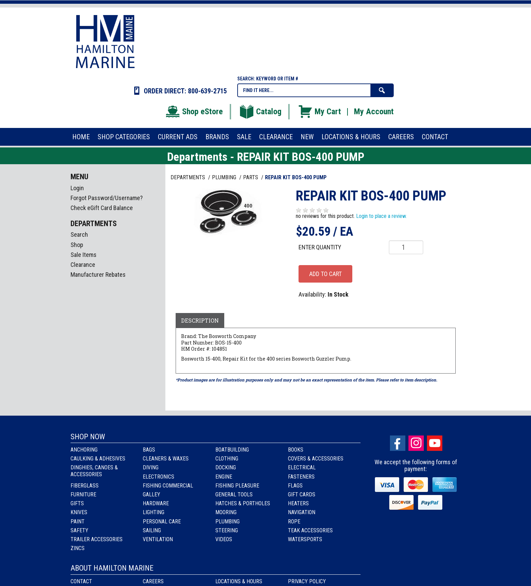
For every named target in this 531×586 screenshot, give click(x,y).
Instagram (416, 443)
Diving (151, 467)
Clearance (83, 264)
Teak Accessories (310, 530)
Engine (223, 476)
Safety (79, 530)
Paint (78, 521)
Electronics (158, 476)
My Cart (319, 111)
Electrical (302, 467)
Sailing (152, 530)
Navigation (301, 512)
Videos (223, 539)
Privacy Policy (307, 581)
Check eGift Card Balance (102, 207)
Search (79, 234)
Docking (225, 467)
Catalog (260, 111)
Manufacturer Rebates (98, 274)
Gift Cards (301, 494)
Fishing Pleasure (237, 485)
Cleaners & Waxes (166, 458)
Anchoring (84, 449)
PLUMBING (225, 177)
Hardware (156, 503)
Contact (81, 581)
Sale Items (84, 254)
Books (295, 449)
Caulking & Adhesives (98, 458)
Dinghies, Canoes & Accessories (94, 470)
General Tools (234, 494)
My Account (374, 111)
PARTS (251, 177)
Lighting (153, 512)
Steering (226, 530)
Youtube (434, 443)
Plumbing (227, 521)
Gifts (77, 503)
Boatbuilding (232, 449)
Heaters (298, 503)
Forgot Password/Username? (107, 197)
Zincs (78, 548)
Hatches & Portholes (242, 503)
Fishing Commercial (168, 485)
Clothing (226, 458)
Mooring (226, 512)
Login (77, 188)
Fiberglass (85, 485)
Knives (79, 512)
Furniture (83, 494)
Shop (77, 244)
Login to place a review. (381, 216)
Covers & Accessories (315, 458)
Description (200, 320)
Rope (294, 521)
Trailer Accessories (97, 539)
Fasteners (301, 476)
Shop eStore (194, 111)
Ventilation (158, 539)
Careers (153, 581)
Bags (149, 449)
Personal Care (162, 521)
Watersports (305, 539)
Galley (151, 494)
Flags (295, 485)
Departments (188, 177)
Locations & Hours (238, 581)
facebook (397, 443)
